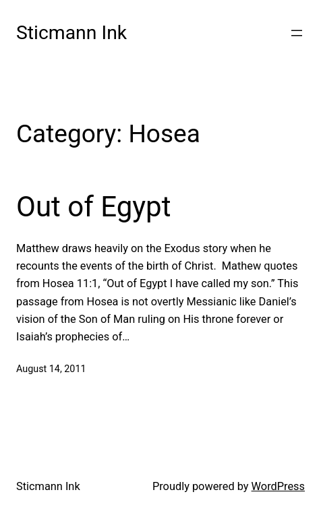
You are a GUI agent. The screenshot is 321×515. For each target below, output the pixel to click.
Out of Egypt (93, 206)
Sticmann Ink (71, 33)
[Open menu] (297, 33)
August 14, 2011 (51, 369)
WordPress (278, 486)
